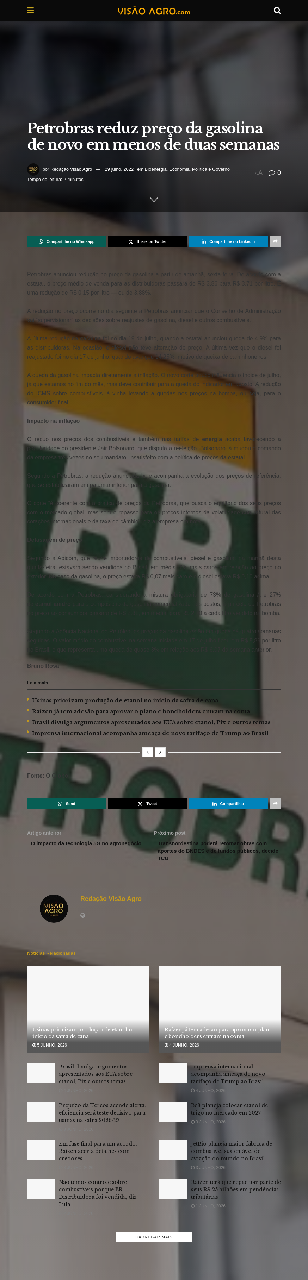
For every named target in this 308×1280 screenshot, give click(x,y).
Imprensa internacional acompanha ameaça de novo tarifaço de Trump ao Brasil (150, 733)
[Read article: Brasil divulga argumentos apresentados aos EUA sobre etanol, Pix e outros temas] (41, 1075)
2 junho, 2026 (76, 1215)
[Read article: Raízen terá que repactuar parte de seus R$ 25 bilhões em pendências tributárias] (173, 1191)
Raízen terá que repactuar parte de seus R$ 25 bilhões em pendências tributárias (236, 1191)
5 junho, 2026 (49, 1047)
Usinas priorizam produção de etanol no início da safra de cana (125, 700)
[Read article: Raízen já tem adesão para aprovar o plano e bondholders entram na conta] (220, 1011)
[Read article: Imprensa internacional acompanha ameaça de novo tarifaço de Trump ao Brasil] (173, 1075)
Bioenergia (156, 169)
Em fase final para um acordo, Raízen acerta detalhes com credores (98, 1153)
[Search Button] (277, 10)
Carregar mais (153, 1239)
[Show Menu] (30, 10)
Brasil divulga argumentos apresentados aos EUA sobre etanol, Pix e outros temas (151, 722)
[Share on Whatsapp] (66, 241)
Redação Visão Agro (71, 169)
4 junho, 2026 (182, 1047)
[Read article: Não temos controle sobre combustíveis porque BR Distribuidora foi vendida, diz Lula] (41, 1191)
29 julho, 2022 (119, 169)
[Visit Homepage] (154, 11)
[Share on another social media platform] (275, 241)
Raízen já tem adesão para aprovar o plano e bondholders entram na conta (141, 711)
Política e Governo (211, 169)
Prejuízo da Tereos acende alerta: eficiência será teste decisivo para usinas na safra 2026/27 (102, 1114)
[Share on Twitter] (147, 241)
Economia (179, 169)
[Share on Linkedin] (228, 241)
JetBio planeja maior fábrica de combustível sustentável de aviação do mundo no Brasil (231, 1153)
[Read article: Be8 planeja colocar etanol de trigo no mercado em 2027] (173, 1114)
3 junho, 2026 (76, 1131)
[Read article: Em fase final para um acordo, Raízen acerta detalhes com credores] (41, 1152)
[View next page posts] (160, 752)
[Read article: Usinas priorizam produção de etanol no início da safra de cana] (88, 1011)
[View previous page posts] (147, 752)
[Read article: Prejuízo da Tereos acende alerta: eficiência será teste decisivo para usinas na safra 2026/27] (41, 1114)
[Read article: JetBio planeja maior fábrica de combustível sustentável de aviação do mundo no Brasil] (173, 1152)
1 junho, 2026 (208, 1208)
